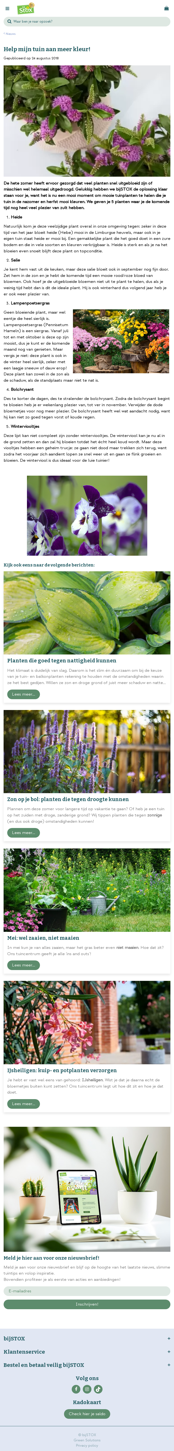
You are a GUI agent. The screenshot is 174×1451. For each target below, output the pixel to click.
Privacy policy (87, 1445)
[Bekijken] (166, 8)
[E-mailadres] (87, 1291)
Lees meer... (23, 694)
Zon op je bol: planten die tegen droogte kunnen (68, 799)
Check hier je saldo (87, 1413)
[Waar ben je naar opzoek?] (87, 21)
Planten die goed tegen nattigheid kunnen (61, 661)
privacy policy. (60, 1312)
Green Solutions (87, 1440)
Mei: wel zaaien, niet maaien (43, 938)
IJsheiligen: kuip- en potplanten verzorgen (62, 1070)
